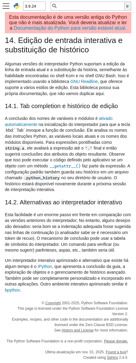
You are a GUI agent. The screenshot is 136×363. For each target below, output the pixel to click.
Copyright (53, 303)
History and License (78, 330)
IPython (45, 266)
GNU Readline (84, 81)
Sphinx (112, 357)
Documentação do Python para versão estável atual (69, 28)
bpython (12, 290)
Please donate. (116, 341)
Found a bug (116, 352)
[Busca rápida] (91, 6)
